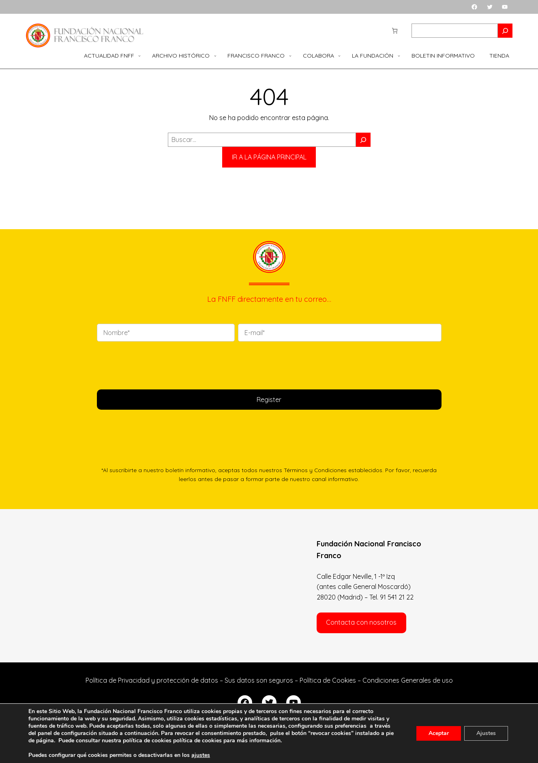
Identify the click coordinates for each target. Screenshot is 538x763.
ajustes (200, 755)
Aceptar (439, 733)
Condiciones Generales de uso (407, 680)
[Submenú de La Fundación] (399, 55)
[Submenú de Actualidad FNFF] (139, 55)
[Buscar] (363, 140)
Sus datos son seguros (259, 680)
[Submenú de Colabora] (339, 55)
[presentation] (158, 364)
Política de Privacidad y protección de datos (152, 680)
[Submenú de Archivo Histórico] (215, 55)
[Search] (505, 31)
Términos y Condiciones (315, 469)
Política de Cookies (328, 680)
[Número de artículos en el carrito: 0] (395, 31)
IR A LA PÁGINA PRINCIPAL (269, 157)
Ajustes (486, 733)
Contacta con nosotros (361, 622)
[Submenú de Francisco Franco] (290, 55)
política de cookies (197, 740)
